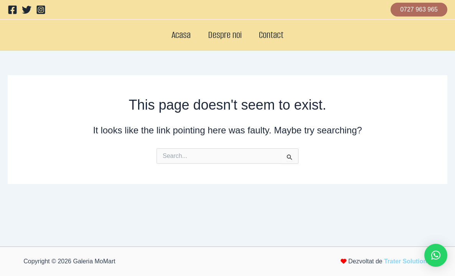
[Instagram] (41, 10)
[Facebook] (12, 10)
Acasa (176, 34)
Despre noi (225, 34)
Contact (275, 34)
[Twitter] (26, 10)
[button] (419, 9)
